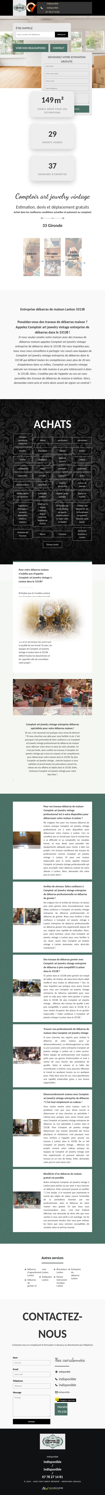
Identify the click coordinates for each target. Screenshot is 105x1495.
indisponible (52, 3)
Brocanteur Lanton (61, 1271)
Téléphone (18, 1380)
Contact (58, 48)
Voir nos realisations (31, 48)
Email (15, 1369)
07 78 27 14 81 (53, 12)
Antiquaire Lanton (46, 1278)
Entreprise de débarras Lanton (76, 1274)
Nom (15, 1357)
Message (17, 1392)
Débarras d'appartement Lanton (32, 1272)
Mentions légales (71, 1482)
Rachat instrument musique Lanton (61, 1281)
